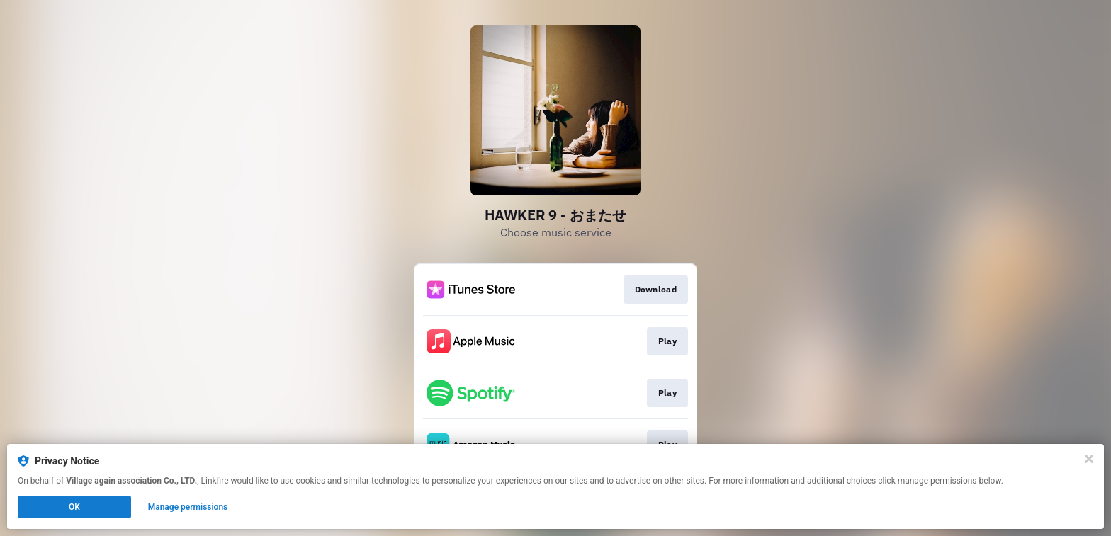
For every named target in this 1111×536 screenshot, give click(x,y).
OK (74, 507)
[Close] (1089, 458)
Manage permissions (188, 507)
